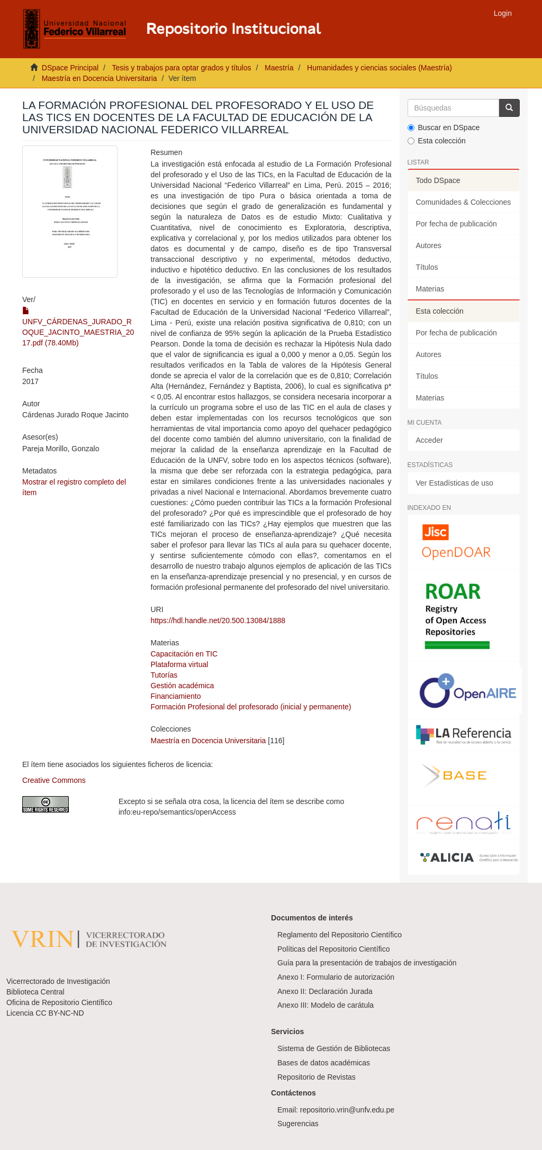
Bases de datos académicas (323, 1062)
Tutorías (164, 675)
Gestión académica (182, 685)
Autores (428, 245)
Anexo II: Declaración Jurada (325, 991)
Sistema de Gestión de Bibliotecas (333, 1048)
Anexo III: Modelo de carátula (325, 1005)
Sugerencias (298, 1123)
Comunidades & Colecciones (463, 202)
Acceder (429, 440)
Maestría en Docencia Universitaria (99, 78)
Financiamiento (176, 696)
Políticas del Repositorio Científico (333, 949)
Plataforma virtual (180, 664)
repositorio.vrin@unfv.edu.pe (347, 1110)
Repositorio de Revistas (316, 1077)
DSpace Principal (70, 67)
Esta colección (437, 140)
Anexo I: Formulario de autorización (335, 977)
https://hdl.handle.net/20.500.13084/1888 (218, 620)
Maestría (279, 67)
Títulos (427, 267)
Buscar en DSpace (444, 127)
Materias (430, 289)
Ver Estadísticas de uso (454, 483)
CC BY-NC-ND (59, 1013)
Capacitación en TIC (184, 654)
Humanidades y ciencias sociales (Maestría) (379, 67)
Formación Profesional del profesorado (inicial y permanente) (251, 706)
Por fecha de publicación (456, 224)
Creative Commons (54, 780)
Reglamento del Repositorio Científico (339, 934)
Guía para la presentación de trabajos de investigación (367, 963)
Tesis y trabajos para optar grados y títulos (181, 67)
